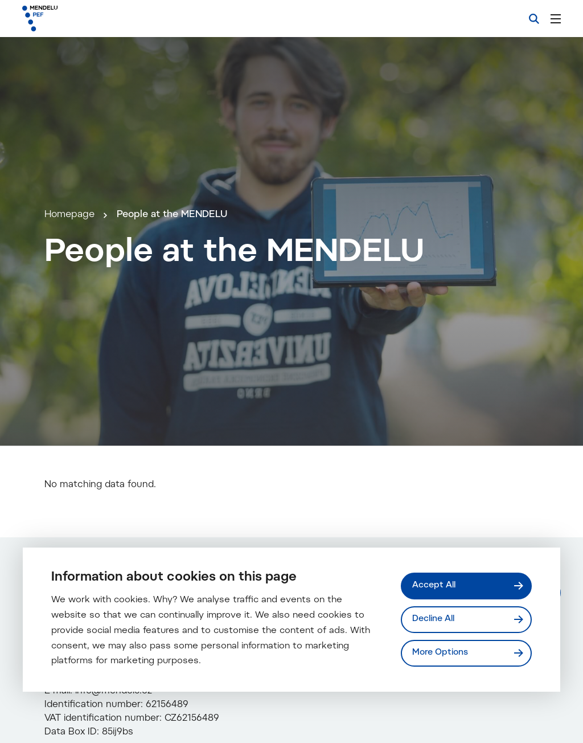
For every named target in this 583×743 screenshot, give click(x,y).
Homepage (69, 214)
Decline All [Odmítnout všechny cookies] (433, 619)
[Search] (534, 19)
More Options (440, 652)
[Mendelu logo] (84, 18)
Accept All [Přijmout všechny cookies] (433, 585)
